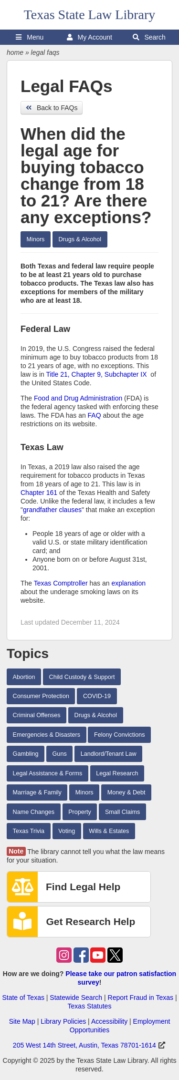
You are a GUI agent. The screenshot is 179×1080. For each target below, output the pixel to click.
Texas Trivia (29, 831)
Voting (66, 831)
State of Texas (23, 997)
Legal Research (117, 773)
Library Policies (63, 1021)
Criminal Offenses (37, 715)
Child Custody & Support (82, 677)
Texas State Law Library (90, 14)
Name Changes (34, 812)
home (15, 52)
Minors (36, 239)
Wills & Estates (109, 831)
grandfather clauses (52, 510)
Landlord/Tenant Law (109, 754)
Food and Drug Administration (78, 398)
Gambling (26, 754)
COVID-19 (97, 696)
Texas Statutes (90, 1006)
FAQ (94, 415)
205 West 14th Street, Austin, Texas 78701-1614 (84, 1045)
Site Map (22, 1021)
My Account (89, 37)
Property (79, 812)
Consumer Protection (41, 696)
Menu (29, 37)
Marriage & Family (37, 792)
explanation (128, 583)
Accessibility (109, 1021)
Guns (60, 754)
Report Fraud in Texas (140, 997)
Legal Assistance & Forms (48, 773)
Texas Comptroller (61, 583)
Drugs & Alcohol (79, 239)
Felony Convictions (119, 734)
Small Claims (122, 812)
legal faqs (45, 52)
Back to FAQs (51, 108)
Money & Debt (126, 792)
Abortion (24, 677)
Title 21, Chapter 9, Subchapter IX (96, 374)
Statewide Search (76, 997)
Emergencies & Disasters (46, 734)
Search (149, 37)
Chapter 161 (39, 492)
